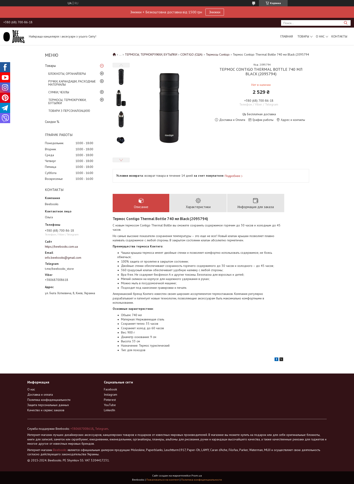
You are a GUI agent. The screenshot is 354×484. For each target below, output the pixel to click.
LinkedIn (109, 410)
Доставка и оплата (40, 395)
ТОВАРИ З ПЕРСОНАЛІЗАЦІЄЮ (69, 111)
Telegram (101, 429)
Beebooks (60, 450)
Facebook (110, 390)
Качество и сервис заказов (45, 410)
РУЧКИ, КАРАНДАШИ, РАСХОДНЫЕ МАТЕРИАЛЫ (72, 83)
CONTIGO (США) (191, 54)
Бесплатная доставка (261, 114)
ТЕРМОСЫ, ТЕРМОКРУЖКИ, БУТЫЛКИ (67, 101)
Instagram (110, 395)
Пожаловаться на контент (162, 479)
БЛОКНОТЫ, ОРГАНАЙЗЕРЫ (67, 74)
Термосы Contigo (218, 54)
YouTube (110, 405)
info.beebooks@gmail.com (63, 258)
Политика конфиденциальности (48, 400)
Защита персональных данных (48, 405)
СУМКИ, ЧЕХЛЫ (58, 92)
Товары (303, 36)
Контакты (339, 36)
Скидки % (52, 122)
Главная (286, 36)
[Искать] (345, 23)
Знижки (214, 12)
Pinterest (110, 400)
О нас (320, 36)
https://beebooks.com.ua (61, 246)
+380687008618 (82, 429)
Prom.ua (196, 475)
